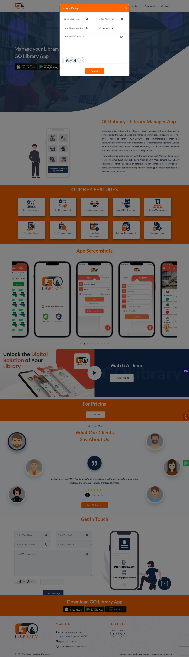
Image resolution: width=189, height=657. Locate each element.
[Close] (126, 8)
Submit (94, 71)
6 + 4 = (73, 60)
